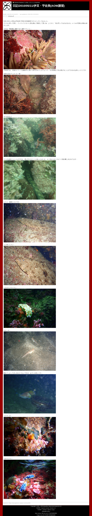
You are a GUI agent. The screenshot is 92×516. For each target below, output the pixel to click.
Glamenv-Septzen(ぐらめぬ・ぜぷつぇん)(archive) (26, 2)
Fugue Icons (40, 515)
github (49, 509)
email (53, 509)
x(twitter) (44, 509)
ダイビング (11, 16)
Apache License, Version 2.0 (48, 508)
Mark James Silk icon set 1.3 (42, 513)
